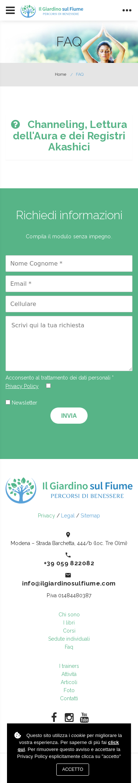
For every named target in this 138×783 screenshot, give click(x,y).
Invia (69, 416)
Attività (69, 674)
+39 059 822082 (69, 563)
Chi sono (69, 614)
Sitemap (90, 516)
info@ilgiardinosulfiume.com (69, 583)
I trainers (69, 666)
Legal (68, 516)
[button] (69, 136)
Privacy (46, 516)
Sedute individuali (69, 639)
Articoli (69, 682)
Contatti (69, 698)
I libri (69, 623)
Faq (69, 647)
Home (60, 74)
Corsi (69, 631)
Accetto (72, 769)
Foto (69, 690)
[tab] (69, 136)
